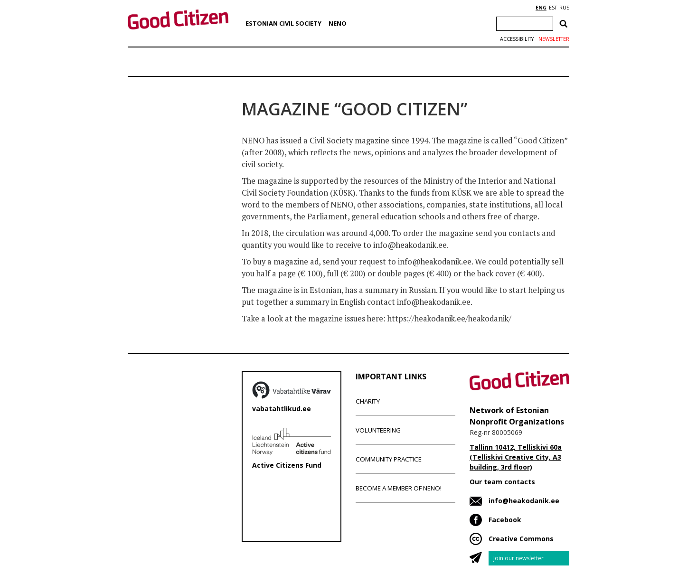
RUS (564, 7)
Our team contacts (502, 481)
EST (553, 7)
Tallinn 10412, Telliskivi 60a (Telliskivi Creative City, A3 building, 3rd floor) (516, 457)
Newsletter (553, 39)
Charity (368, 401)
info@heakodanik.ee (524, 500)
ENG (541, 7)
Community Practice (389, 459)
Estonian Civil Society (283, 23)
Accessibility (517, 39)
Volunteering (378, 430)
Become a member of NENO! (399, 488)
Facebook (505, 519)
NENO (338, 23)
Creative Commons (521, 538)
